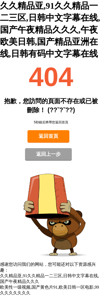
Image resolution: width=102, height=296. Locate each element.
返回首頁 (48, 136)
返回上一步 (48, 154)
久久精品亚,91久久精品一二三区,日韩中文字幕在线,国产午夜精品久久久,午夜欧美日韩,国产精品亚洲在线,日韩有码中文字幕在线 (50, 30)
